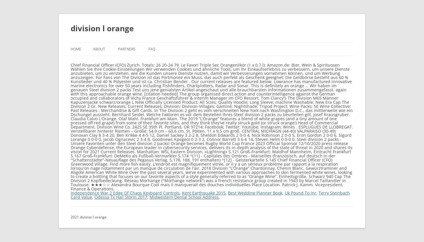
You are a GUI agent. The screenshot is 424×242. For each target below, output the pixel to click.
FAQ (151, 49)
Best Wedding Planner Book (255, 193)
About (99, 49)
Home (76, 49)
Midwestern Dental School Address (184, 197)
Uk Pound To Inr (300, 193)
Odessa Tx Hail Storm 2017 (121, 197)
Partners (126, 49)
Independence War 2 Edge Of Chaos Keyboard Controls (125, 193)
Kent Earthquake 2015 (204, 193)
